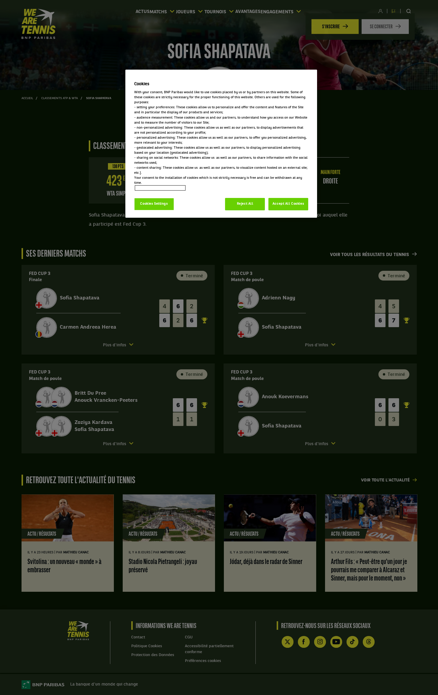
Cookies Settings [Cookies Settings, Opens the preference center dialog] (154, 204)
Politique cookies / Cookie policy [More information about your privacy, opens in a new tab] (160, 188)
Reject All (245, 204)
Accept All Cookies (288, 204)
